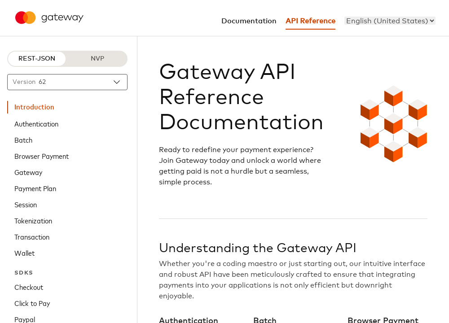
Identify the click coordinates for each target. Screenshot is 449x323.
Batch (23, 139)
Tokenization (33, 220)
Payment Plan (35, 188)
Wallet (24, 253)
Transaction (31, 236)
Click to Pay (32, 303)
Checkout (28, 287)
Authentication (36, 123)
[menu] (390, 21)
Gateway (28, 172)
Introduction (34, 107)
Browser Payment (41, 156)
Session (25, 204)
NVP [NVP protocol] (97, 59)
